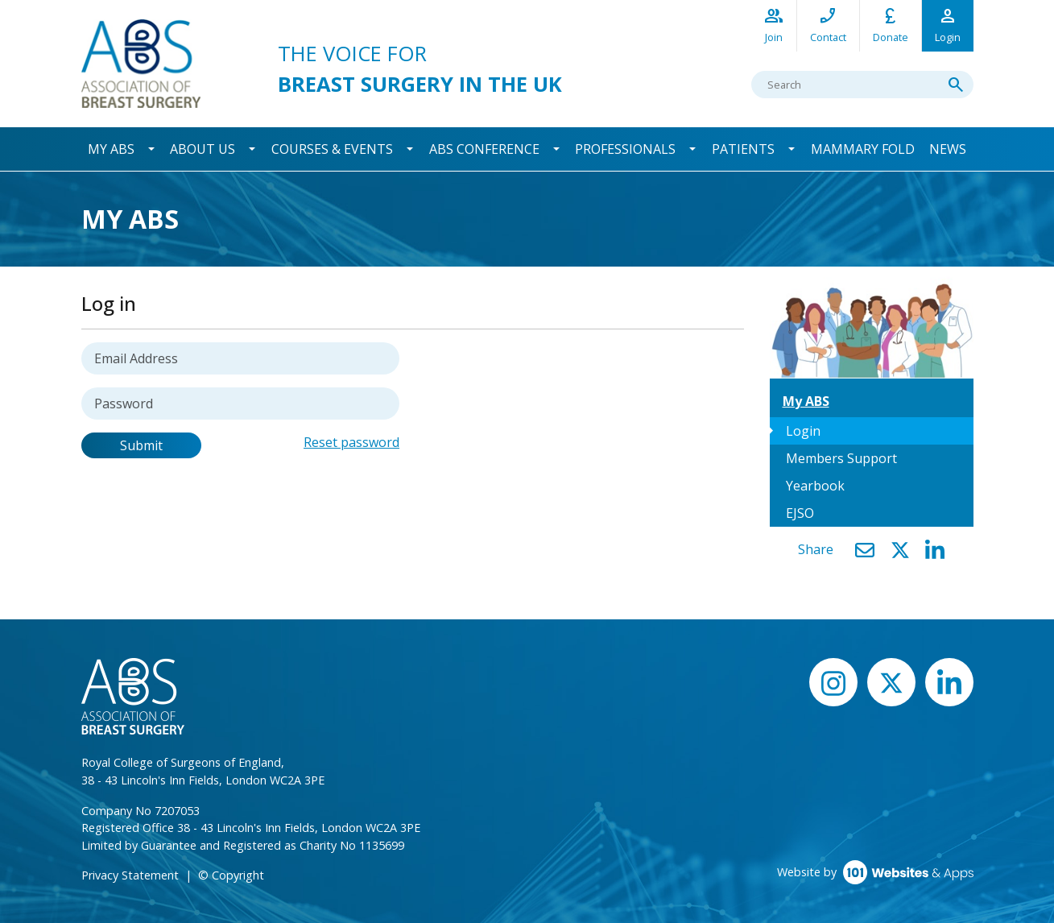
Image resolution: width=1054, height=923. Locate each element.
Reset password (351, 442)
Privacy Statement (130, 875)
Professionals (625, 149)
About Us (202, 149)
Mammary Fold (863, 149)
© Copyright (231, 875)
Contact (828, 24)
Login (948, 24)
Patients (743, 149)
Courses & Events (332, 149)
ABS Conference (484, 149)
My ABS (111, 149)
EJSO (800, 513)
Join (773, 24)
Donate (890, 24)
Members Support (841, 458)
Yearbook (815, 486)
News (947, 149)
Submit (141, 445)
